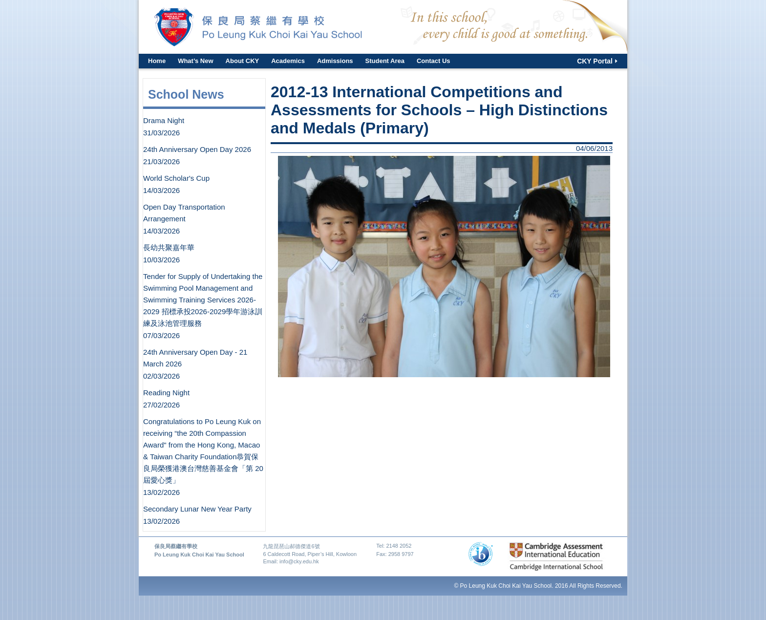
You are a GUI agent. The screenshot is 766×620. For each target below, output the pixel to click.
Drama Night (163, 120)
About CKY (242, 60)
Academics (288, 60)
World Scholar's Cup (176, 178)
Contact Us (433, 60)
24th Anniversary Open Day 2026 (197, 149)
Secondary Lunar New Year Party (197, 509)
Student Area (384, 60)
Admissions (335, 60)
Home (157, 60)
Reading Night (166, 392)
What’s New (195, 60)
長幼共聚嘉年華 (168, 247)
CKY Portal (595, 61)
